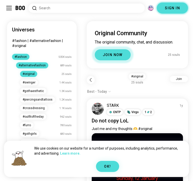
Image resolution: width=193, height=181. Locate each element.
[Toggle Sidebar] (9, 8)
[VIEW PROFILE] (98, 109)
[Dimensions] (151, 8)
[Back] (91, 80)
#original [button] (137, 76)
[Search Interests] (86, 8)
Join (179, 79)
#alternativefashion (45, 41)
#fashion (19, 41)
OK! (107, 166)
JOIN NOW (113, 55)
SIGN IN (172, 8)
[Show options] (99, 91)
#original (19, 46)
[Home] (20, 8)
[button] (115, 112)
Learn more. (70, 153)
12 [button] (148, 112)
